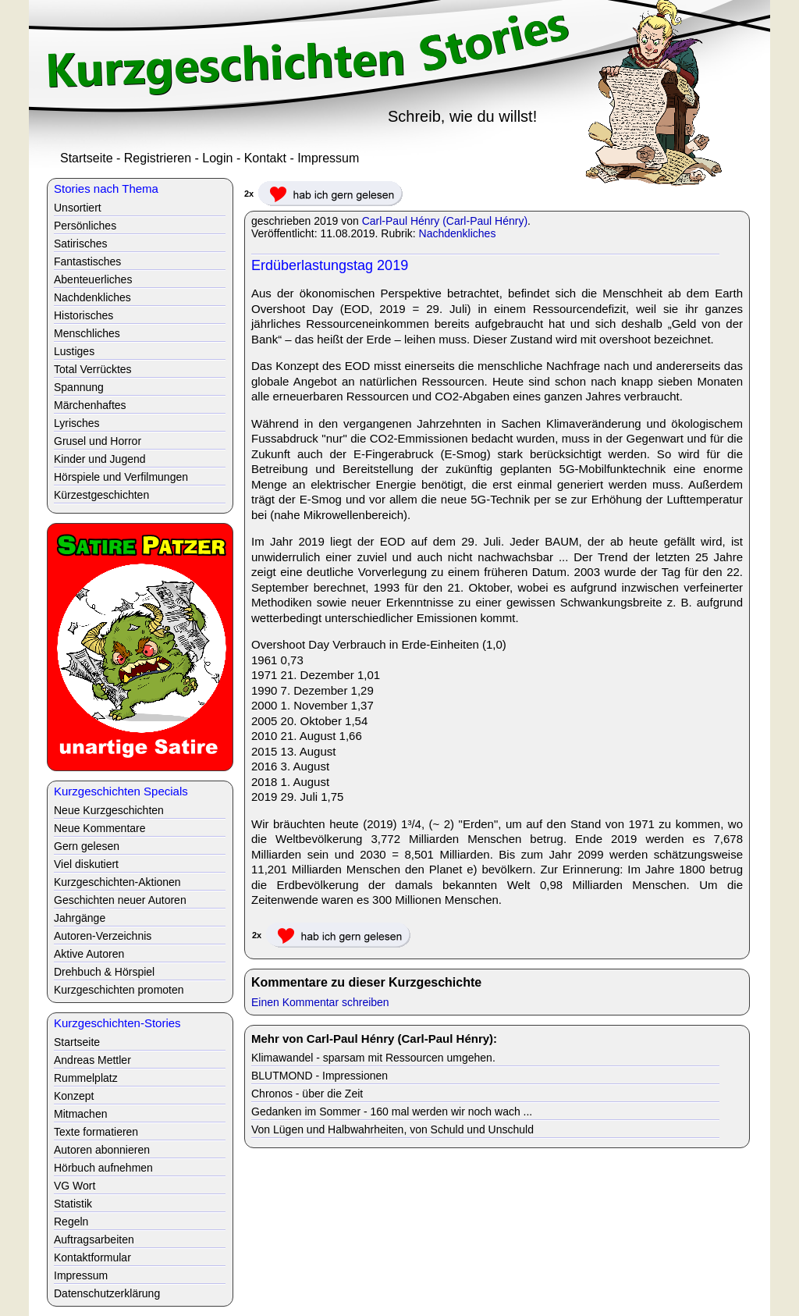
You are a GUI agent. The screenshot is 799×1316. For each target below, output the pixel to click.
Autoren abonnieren (102, 1149)
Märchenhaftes (90, 405)
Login (217, 158)
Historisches (83, 315)
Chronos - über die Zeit (307, 1093)
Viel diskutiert (86, 864)
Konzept (74, 1096)
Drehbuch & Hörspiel (104, 972)
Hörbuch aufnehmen (103, 1167)
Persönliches (85, 225)
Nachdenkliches (457, 233)
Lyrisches (77, 423)
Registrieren (157, 158)
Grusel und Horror (97, 441)
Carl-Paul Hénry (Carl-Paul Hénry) (444, 221)
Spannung (79, 387)
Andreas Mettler (92, 1060)
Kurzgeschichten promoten (119, 989)
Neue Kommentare (100, 828)
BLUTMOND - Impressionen (319, 1075)
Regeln (71, 1221)
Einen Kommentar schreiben (320, 1002)
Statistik (73, 1203)
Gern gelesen (86, 846)
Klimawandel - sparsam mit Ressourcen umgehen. (373, 1057)
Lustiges (74, 351)
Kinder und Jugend (100, 459)
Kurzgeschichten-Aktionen (117, 882)
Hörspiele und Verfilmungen (121, 477)
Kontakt (265, 158)
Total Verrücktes (93, 369)
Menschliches (87, 333)
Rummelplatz (86, 1078)
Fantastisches (87, 261)
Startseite (86, 158)
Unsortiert (77, 207)
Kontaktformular (92, 1257)
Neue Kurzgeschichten (109, 810)
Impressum (328, 158)
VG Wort (74, 1185)
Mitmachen (80, 1114)
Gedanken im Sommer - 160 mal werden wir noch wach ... (391, 1111)
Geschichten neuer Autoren (120, 900)
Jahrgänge (79, 918)
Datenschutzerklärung (107, 1293)
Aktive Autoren (89, 954)
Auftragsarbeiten (94, 1239)
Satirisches (80, 243)
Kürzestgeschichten (101, 495)
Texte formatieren (96, 1132)
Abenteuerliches (93, 279)
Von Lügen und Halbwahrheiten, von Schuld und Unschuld (392, 1129)
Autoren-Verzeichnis (102, 936)
